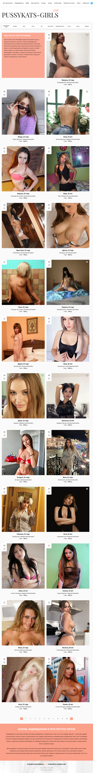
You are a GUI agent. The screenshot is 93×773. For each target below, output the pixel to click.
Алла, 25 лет (67, 137)
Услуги (69, 26)
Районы (87, 26)
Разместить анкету (69, 3)
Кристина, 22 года (23, 250)
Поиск (78, 3)
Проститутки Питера (46, 770)
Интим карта (57, 3)
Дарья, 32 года (23, 364)
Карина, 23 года (23, 194)
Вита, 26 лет (67, 364)
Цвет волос (51, 26)
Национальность (60, 26)
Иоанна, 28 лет (68, 648)
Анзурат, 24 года (23, 477)
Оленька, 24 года (23, 534)
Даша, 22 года (23, 421)
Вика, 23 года (23, 648)
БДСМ (27, 3)
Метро (77, 26)
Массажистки (35, 3)
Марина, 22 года (68, 80)
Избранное (86, 3)
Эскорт (50, 3)
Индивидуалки (19, 3)
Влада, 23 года (23, 137)
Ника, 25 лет (23, 591)
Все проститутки (8, 3)
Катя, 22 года (23, 704)
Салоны (43, 3)
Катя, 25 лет (67, 534)
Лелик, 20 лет (68, 704)
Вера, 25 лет (67, 194)
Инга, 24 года (68, 477)
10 (67, 718)
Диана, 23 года (67, 250)
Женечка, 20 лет (68, 421)
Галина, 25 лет (68, 591)
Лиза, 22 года (23, 307)
